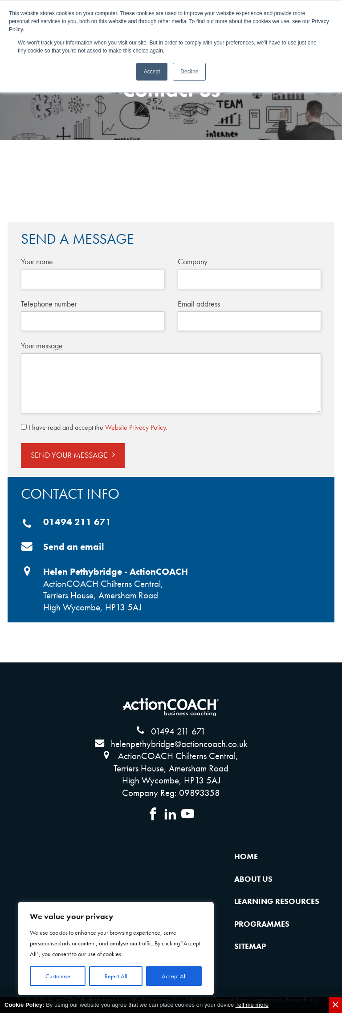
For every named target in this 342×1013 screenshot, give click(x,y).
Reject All (116, 976)
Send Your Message (69, 455)
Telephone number (49, 304)
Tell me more (252, 1004)
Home (246, 856)
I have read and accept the (97, 427)
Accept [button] (152, 72)
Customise (57, 976)
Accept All (174, 976)
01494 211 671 (77, 522)
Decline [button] (189, 72)
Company (193, 261)
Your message (42, 345)
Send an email (73, 547)
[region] (116, 948)
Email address (199, 304)
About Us (253, 879)
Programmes (261, 924)
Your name (37, 261)
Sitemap (250, 946)
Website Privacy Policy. (136, 427)
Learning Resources (276, 901)
